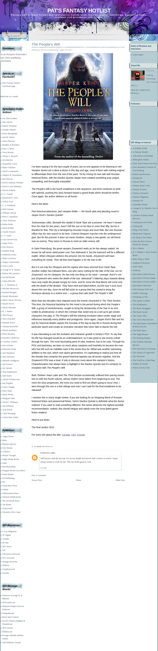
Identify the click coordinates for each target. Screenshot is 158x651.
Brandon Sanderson (10, 337)
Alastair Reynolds (10, 326)
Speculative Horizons (142, 285)
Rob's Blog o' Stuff (141, 259)
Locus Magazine (9, 531)
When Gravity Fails (141, 367)
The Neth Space (140, 330)
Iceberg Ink (138, 226)
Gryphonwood (8, 569)
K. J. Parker (7, 311)
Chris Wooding (8, 413)
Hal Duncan (7, 179)
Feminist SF (138, 200)
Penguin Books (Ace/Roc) (13, 470)
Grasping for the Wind (142, 222)
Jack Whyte (7, 409)
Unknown (45, 452)
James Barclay (8, 141)
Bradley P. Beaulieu (10, 145)
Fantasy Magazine (141, 197)
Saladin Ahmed (9, 129)
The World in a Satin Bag (144, 360)
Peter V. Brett (8, 148)
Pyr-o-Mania (138, 248)
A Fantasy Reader (140, 152)
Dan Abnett (7, 122)
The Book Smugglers (142, 308)
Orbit (4, 463)
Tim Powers (7, 315)
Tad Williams (8, 406)
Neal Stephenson (9, 372)
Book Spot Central (10, 617)
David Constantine (10, 171)
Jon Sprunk (7, 368)
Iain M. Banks (8, 137)
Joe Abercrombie (9, 118)
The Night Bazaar (140, 334)
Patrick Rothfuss (9, 330)
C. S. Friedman (8, 205)
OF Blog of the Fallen (142, 237)
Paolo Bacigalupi (9, 133)
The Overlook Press (10, 500)
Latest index (138, 54)
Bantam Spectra (9, 444)
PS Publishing (8, 478)
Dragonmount (8, 613)
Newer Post (37, 480)
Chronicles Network (11, 554)
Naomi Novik (8, 303)
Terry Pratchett (8, 319)
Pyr (3, 482)
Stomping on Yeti (140, 297)
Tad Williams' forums (11, 642)
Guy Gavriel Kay (9, 239)
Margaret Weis (8, 398)
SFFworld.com (8, 602)
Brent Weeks (7, 394)
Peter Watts (7, 391)
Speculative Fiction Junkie (144, 278)
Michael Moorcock (10, 288)
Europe (81, 434)
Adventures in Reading (143, 156)
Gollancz (6, 451)
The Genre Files (140, 316)
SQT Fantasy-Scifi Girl (143, 289)
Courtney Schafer (9, 341)
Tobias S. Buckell (10, 156)
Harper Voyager (9, 455)
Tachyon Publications (11, 497)
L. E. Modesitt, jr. (10, 285)
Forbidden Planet (140, 204)
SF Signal (6, 535)
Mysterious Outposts (142, 233)
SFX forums (7, 628)
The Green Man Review (143, 319)
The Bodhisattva (140, 304)
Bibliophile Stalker (141, 159)
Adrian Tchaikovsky (11, 379)
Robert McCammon (11, 273)
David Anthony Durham (12, 182)
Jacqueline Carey (9, 164)
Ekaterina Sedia (9, 349)
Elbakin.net (7, 631)
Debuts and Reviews (142, 174)
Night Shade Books (10, 459)
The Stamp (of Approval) (144, 352)
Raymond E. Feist (10, 197)
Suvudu (5, 573)
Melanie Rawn (8, 322)
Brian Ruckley (8, 334)
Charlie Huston (8, 232)
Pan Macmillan (8, 466)
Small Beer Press (9, 485)
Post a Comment (39, 475)
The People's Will (46, 44)
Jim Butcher (7, 160)
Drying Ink (137, 178)
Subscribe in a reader (9, 96)
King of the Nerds (140, 230)
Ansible (5, 539)
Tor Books (6, 504)
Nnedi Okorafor (9, 307)
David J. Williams (10, 402)
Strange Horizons (9, 561)
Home (78, 480)
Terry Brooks (8, 152)
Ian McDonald (8, 277)
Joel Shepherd (8, 353)
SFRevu (5, 565)
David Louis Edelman (11, 186)
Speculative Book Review (144, 274)
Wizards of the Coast (11, 512)
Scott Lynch (7, 266)
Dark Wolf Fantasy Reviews (145, 163)
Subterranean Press (10, 493)
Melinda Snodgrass (10, 360)
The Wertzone (139, 356)
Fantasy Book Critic (141, 185)
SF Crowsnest (8, 558)
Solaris (5, 489)
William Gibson (9, 213)
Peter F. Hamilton (10, 216)
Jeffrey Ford (7, 201)
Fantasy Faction (140, 189)
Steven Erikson (8, 190)
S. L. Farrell (7, 194)
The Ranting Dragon (142, 338)
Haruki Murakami (10, 296)
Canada (66, 434)
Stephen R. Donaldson (12, 175)
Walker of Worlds (140, 364)
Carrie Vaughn (8, 387)
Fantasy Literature (141, 193)
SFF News (6, 546)
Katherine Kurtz (9, 254)
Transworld (7, 508)
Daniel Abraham (9, 126)
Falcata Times (139, 181)
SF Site (5, 542)
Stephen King (8, 250)
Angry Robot (8, 436)
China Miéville (8, 281)
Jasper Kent (7, 243)
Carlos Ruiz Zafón (10, 417)
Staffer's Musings (140, 293)
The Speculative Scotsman (144, 348)
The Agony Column (141, 300)
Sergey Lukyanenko (11, 262)
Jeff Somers (7, 364)
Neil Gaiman (7, 209)
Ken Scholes (7, 345)
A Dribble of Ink (140, 148)
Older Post (120, 480)
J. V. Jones (6, 235)
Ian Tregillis (7, 383)
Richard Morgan (9, 292)
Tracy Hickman (9, 220)
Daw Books (7, 448)
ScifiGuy (137, 270)
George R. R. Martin (11, 269)
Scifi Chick (138, 266)
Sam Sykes (7, 375)
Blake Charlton (8, 167)
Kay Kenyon (7, 247)
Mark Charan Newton (11, 300)
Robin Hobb (7, 224)
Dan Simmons (8, 356)
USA (73, 434)
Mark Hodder (8, 228)
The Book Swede (140, 312)
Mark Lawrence (9, 258)
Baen (4, 440)
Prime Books (8, 474)
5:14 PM (43, 468)
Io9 (3, 550)
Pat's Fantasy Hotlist (79, 10)
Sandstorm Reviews (141, 263)
